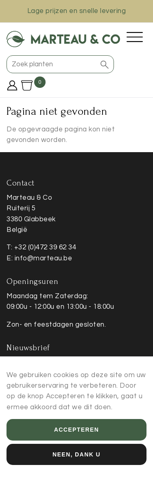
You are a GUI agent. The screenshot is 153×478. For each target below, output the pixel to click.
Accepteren (76, 436)
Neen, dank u (76, 460)
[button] (104, 64)
